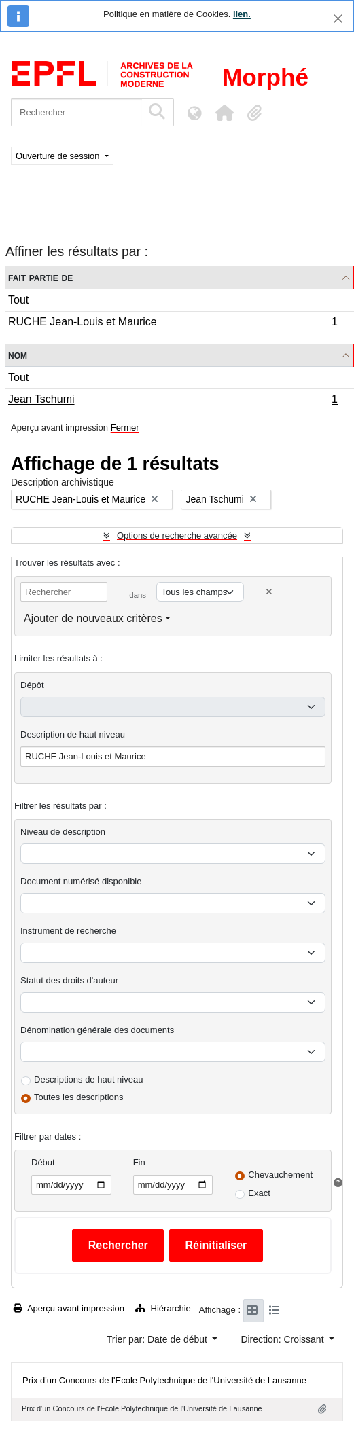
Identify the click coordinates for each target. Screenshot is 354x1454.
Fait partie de (40, 277)
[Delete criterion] (269, 592)
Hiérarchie (163, 1308)
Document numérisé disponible (80, 881)
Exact (259, 1193)
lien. (242, 14)
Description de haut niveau (72, 734)
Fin (139, 1162)
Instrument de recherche (68, 931)
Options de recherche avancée (177, 535)
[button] (224, 112)
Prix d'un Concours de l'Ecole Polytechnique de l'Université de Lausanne (164, 1380)
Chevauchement (280, 1174)
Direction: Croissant (283, 1339)
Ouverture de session (59, 156)
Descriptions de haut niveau (88, 1079)
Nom (17, 354)
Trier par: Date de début (158, 1339)
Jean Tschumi (172, 400)
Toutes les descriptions (79, 1097)
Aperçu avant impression (69, 1308)
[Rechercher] (76, 112)
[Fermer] (338, 19)
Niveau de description (62, 831)
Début (43, 1162)
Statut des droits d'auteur (69, 980)
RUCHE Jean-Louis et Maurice (172, 323)
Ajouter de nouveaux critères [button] (93, 618)
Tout (18, 300)
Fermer (125, 427)
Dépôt (32, 685)
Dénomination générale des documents (97, 1030)
